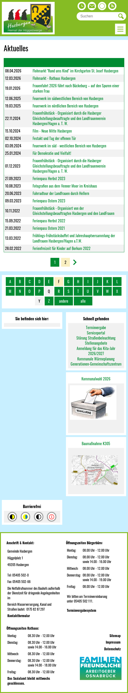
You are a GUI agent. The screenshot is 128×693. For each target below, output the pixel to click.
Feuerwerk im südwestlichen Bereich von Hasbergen (68, 98)
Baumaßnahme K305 (96, 443)
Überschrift (40, 62)
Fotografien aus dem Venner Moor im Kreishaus (65, 186)
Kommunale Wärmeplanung (96, 359)
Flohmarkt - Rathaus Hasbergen (54, 78)
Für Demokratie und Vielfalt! (52, 153)
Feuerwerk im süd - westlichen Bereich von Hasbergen (69, 146)
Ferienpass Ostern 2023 (49, 201)
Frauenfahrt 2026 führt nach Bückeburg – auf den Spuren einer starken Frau (76, 88)
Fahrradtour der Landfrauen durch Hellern (61, 193)
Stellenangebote (96, 343)
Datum (9, 62)
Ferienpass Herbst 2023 (49, 178)
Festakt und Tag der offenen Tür (54, 138)
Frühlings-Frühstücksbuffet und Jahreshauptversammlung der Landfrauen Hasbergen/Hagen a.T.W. (74, 238)
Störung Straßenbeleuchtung (96, 338)
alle (83, 301)
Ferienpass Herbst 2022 (49, 220)
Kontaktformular (18, 615)
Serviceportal (96, 333)
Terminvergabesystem (81, 610)
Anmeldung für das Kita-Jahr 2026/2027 (96, 351)
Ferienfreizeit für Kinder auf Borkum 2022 (62, 248)
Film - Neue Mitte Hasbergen (52, 131)
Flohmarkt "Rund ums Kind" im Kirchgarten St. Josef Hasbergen (75, 71)
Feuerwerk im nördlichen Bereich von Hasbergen (65, 106)
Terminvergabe (96, 327)
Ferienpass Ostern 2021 (49, 228)
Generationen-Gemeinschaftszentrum (96, 364)
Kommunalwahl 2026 (95, 379)
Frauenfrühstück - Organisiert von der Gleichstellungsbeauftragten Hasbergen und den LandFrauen (73, 210)
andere (63, 301)
